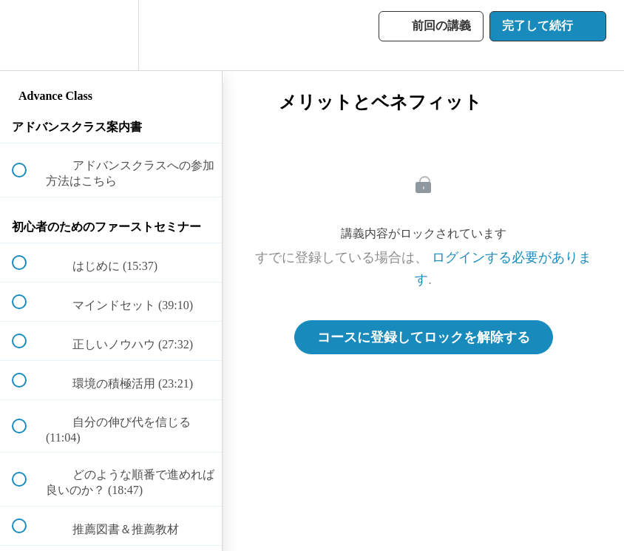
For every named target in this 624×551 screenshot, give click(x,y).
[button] (27, 35)
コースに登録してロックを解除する (423, 337)
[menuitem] (111, 35)
